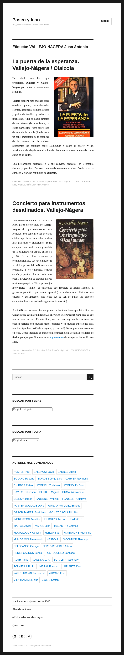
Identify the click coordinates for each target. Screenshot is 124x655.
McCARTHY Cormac (66, 526)
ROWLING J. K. (41, 559)
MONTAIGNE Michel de (77, 532)
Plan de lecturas (21, 609)
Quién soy (18, 625)
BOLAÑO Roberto (24, 478)
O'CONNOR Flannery (75, 539)
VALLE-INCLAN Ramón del (29, 573)
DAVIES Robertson (25, 492)
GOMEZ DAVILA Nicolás (63, 512)
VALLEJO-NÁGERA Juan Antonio (33, 185)
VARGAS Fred (57, 573)
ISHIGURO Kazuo (54, 519)
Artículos (41, 350)
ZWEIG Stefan (50, 580)
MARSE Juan (42, 526)
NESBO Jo (53, 539)
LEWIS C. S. (75, 519)
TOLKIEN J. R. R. (24, 566)
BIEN (41, 181)
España (48, 181)
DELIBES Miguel (49, 492)
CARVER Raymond (77, 478)
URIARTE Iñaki (73, 566)
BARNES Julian (67, 471)
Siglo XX (68, 181)
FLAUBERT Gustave (74, 499)
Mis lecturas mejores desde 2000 (31, 601)
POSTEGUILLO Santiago (60, 553)
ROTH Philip (21, 559)
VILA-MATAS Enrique (26, 580)
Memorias (57, 181)
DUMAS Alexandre (73, 492)
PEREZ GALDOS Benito (28, 553)
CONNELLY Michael (48, 485)
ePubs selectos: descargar (27, 617)
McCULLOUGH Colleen (27, 532)
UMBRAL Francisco (49, 566)
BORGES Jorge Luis (50, 478)
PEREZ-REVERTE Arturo (57, 546)
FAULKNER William (47, 499)
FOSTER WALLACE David (29, 505)
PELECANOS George (26, 546)
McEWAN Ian (52, 532)
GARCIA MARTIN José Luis (30, 512)
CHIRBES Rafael (23, 485)
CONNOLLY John (74, 485)
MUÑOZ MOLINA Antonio (28, 539)
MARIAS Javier (22, 526)
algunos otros (57, 337)
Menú (105, 21)
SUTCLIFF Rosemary (66, 559)
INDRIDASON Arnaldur (27, 519)
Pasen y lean (26, 19)
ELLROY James (23, 499)
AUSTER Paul (22, 471)
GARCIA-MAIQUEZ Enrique (64, 505)
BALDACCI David (44, 471)
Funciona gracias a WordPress (38, 645)
